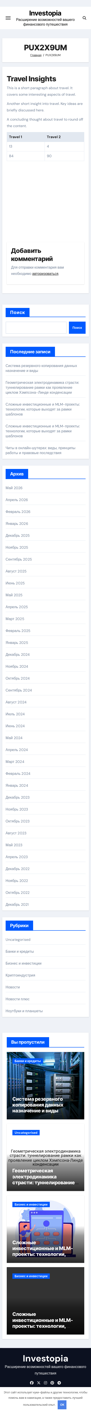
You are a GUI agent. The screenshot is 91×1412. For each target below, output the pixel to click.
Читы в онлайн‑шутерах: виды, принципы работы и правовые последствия (40, 450)
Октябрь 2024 (18, 678)
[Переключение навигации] (8, 18)
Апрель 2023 (17, 857)
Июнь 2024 (15, 726)
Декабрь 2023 (18, 797)
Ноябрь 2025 (17, 547)
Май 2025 (14, 595)
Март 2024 (15, 761)
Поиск (17, 312)
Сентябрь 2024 (19, 690)
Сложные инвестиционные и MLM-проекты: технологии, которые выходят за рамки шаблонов (43, 409)
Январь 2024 (17, 785)
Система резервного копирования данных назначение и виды (37, 1105)
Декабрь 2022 (18, 868)
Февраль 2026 (18, 511)
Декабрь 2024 (18, 654)
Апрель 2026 (17, 499)
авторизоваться (45, 273)
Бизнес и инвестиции (24, 963)
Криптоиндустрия (20, 975)
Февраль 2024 (18, 773)
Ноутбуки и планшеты (24, 1011)
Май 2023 (14, 845)
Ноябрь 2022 (17, 880)
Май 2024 (14, 738)
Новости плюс (18, 999)
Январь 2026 (17, 523)
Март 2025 (15, 619)
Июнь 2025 (15, 583)
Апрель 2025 (17, 607)
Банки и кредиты (20, 951)
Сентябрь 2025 (19, 559)
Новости (13, 987)
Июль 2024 (15, 714)
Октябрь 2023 (18, 821)
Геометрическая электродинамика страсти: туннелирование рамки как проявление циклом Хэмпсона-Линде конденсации (42, 387)
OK (62, 1405)
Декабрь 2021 (17, 904)
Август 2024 (16, 702)
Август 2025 (16, 571)
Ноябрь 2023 (17, 809)
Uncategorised (18, 939)
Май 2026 (14, 488)
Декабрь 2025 (18, 535)
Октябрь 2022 (18, 892)
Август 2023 (16, 833)
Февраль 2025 (18, 630)
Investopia (45, 13)
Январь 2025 (17, 642)
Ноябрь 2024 (17, 666)
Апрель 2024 (17, 749)
